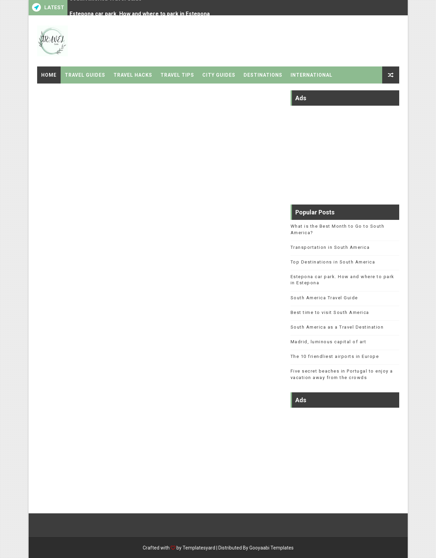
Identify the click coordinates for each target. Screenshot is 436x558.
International (311, 75)
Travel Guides (85, 75)
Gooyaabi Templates (271, 548)
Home (49, 75)
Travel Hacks (132, 75)
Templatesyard (199, 548)
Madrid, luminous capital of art (329, 341)
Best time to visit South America (330, 312)
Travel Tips (177, 75)
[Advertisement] (345, 151)
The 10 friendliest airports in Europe (335, 356)
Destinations (263, 75)
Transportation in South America (330, 247)
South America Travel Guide (105, 6)
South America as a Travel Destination (337, 327)
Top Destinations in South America (333, 262)
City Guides (218, 75)
